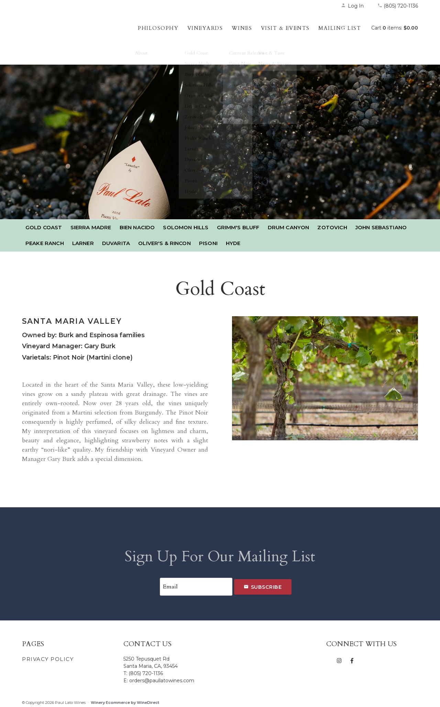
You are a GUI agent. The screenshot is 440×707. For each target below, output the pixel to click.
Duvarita (116, 243)
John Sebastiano (381, 227)
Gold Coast (43, 227)
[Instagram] (339, 658)
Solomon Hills (185, 227)
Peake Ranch (44, 243)
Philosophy (158, 28)
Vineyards (205, 28)
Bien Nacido (137, 227)
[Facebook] (352, 658)
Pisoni (208, 243)
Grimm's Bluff (238, 227)
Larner (83, 243)
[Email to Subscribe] (196, 586)
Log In (352, 6)
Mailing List (339, 28)
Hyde (233, 243)
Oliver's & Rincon (164, 243)
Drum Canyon (288, 227)
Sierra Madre (90, 227)
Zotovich (332, 227)
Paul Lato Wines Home (66, 36)
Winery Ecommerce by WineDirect (125, 700)
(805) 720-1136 (397, 6)
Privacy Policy (48, 657)
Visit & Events (285, 28)
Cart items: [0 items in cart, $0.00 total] (394, 28)
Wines (242, 28)
